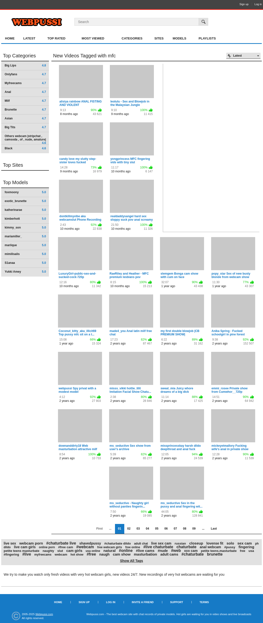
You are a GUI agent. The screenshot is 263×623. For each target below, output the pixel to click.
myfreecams (42, 554)
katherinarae (25, 210)
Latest (29, 38)
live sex (10, 543)
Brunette (25, 109)
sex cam (244, 543)
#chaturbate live (61, 543)
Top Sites (13, 165)
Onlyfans (25, 74)
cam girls (74, 550)
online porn (47, 547)
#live (26, 554)
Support (176, 602)
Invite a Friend (143, 602)
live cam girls (25, 547)
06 (166, 528)
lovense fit (214, 543)
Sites (159, 38)
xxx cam (191, 551)
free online (132, 547)
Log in (258, 4)
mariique (25, 245)
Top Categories (19, 55)
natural (109, 550)
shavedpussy (90, 543)
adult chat (141, 543)
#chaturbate (193, 554)
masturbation (145, 554)
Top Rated (56, 38)
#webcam (85, 547)
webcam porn (31, 543)
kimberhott (25, 218)
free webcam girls (109, 547)
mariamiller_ (25, 236)
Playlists (207, 38)
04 (147, 528)
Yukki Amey (25, 271)
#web (176, 550)
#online (126, 550)
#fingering (11, 554)
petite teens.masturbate (219, 551)
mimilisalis (25, 254)
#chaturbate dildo (117, 543)
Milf (25, 100)
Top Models (15, 182)
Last (214, 528)
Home (10, 38)
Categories (132, 38)
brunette (215, 554)
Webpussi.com (44, 614)
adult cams (169, 554)
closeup (196, 543)
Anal (25, 92)
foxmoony (25, 192)
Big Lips (25, 65)
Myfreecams (25, 83)
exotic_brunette (25, 201)
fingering (246, 547)
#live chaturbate (158, 547)
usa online (93, 551)
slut (60, 551)
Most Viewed (93, 38)
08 (184, 528)
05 (156, 528)
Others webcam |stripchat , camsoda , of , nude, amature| (25, 139)
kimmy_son (25, 227)
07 (175, 528)
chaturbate (186, 547)
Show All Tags (131, 561)
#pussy (229, 547)
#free (91, 554)
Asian (25, 118)
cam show (122, 554)
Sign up (244, 4)
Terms (204, 602)
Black (25, 148)
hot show (76, 554)
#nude (163, 551)
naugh (104, 554)
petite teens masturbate (21, 551)
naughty (48, 551)
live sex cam (161, 543)
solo (230, 543)
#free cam (65, 547)
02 (128, 528)
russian (180, 543)
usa (251, 551)
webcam (61, 554)
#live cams (145, 550)
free (242, 551)
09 (193, 528)
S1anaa (25, 263)
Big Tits (25, 127)
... (203, 528)
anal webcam (210, 547)
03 (138, 528)
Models (179, 38)
